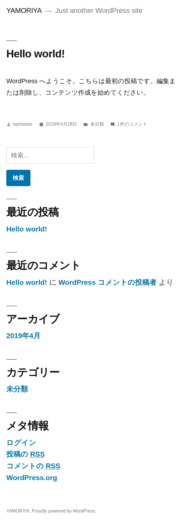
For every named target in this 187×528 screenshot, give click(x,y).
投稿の (25, 454)
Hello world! (35, 54)
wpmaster (23, 124)
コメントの (33, 466)
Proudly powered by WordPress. (64, 510)
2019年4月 (23, 336)
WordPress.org (31, 478)
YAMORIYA (24, 10)
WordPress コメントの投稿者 (107, 282)
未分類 (97, 124)
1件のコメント (132, 124)
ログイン (21, 443)
